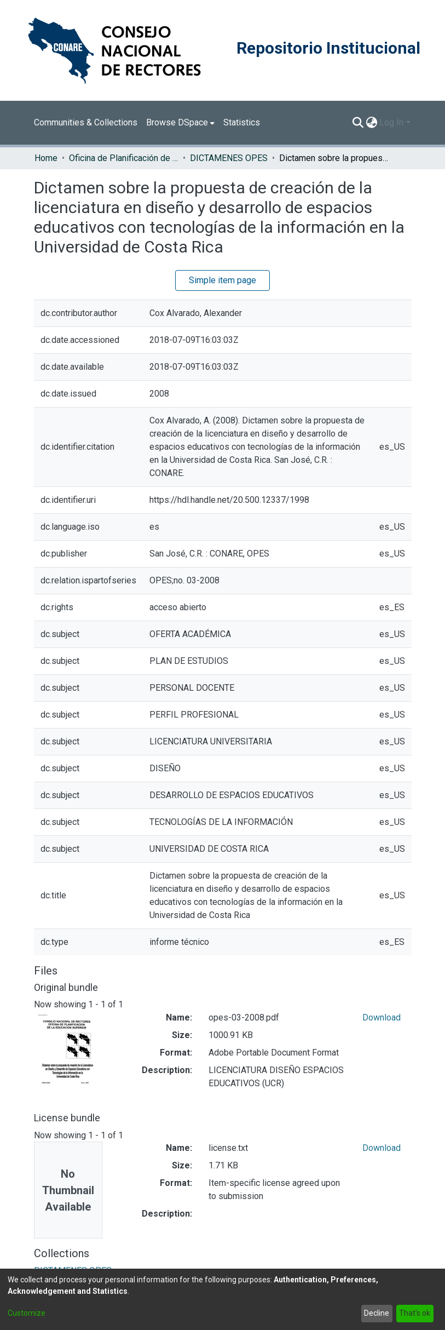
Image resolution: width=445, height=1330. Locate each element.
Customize (26, 1313)
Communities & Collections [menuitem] (85, 122)
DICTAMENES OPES (229, 158)
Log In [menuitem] (391, 122)
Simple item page (222, 280)
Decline (376, 1313)
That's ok (414, 1313)
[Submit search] (358, 122)
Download (381, 1017)
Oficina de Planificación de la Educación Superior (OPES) (123, 158)
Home (45, 158)
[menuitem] (180, 123)
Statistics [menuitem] (241, 122)
